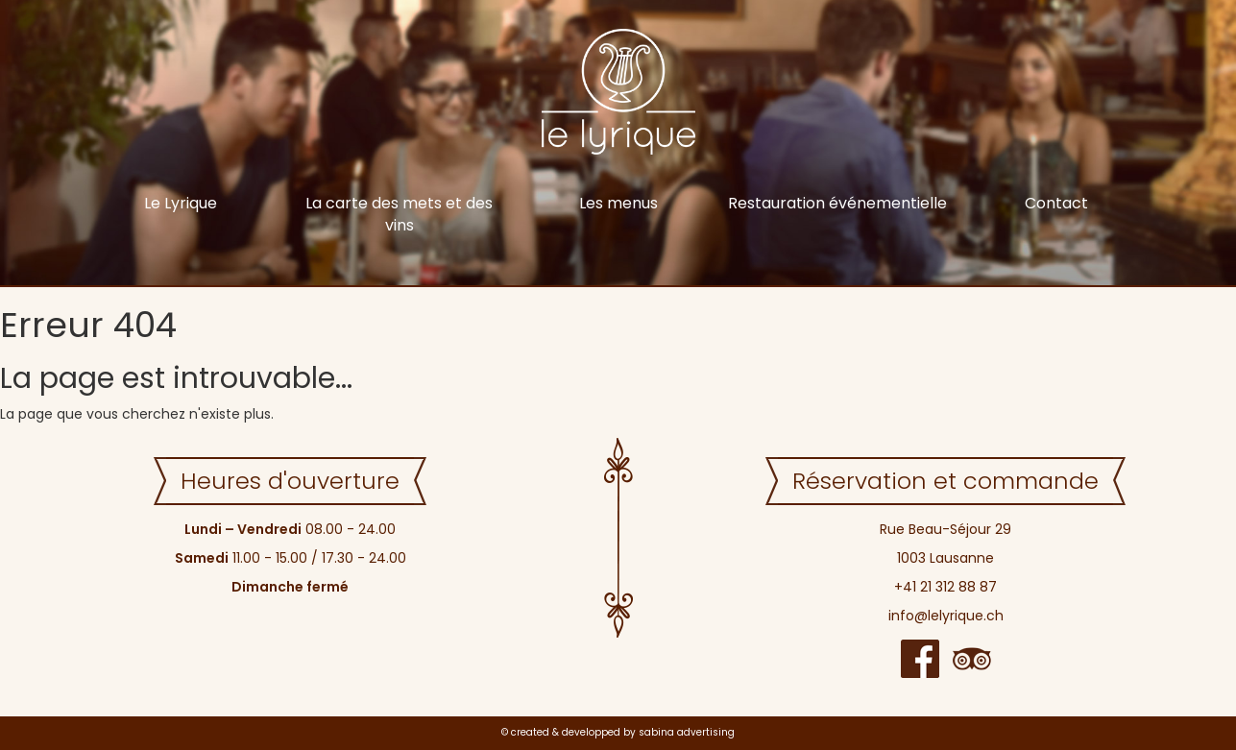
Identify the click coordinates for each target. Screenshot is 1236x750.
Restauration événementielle (837, 203)
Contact (1056, 203)
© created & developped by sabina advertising (618, 732)
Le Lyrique (180, 203)
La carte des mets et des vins (399, 214)
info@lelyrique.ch (946, 615)
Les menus (618, 203)
